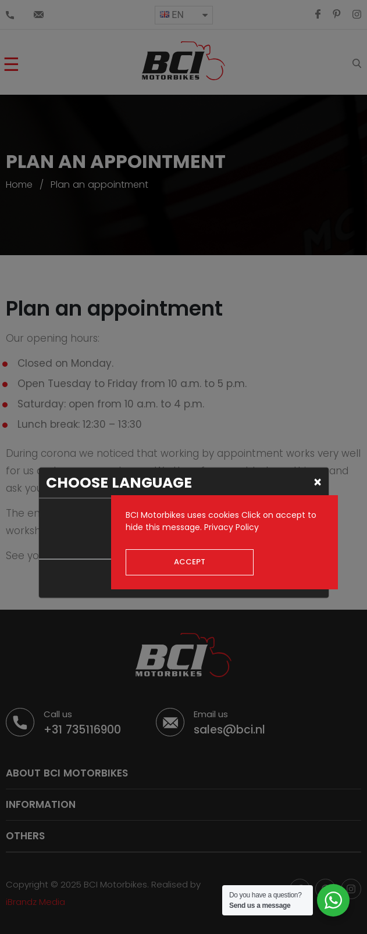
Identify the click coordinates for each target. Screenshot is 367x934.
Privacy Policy (231, 527)
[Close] (318, 482)
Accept (189, 561)
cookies (223, 515)
